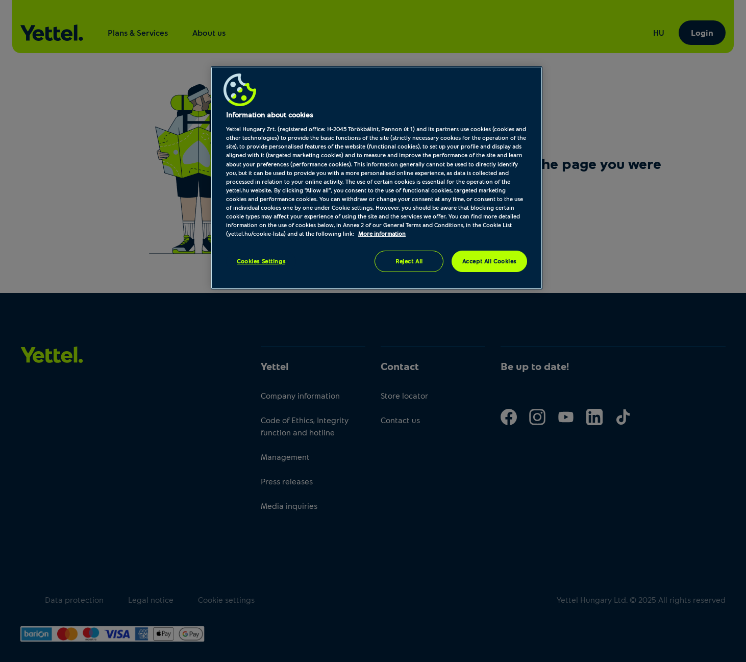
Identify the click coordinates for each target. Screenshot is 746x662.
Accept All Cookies (489, 261)
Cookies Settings (261, 261)
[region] (376, 177)
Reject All (409, 261)
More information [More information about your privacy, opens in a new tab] (382, 233)
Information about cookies (269, 114)
